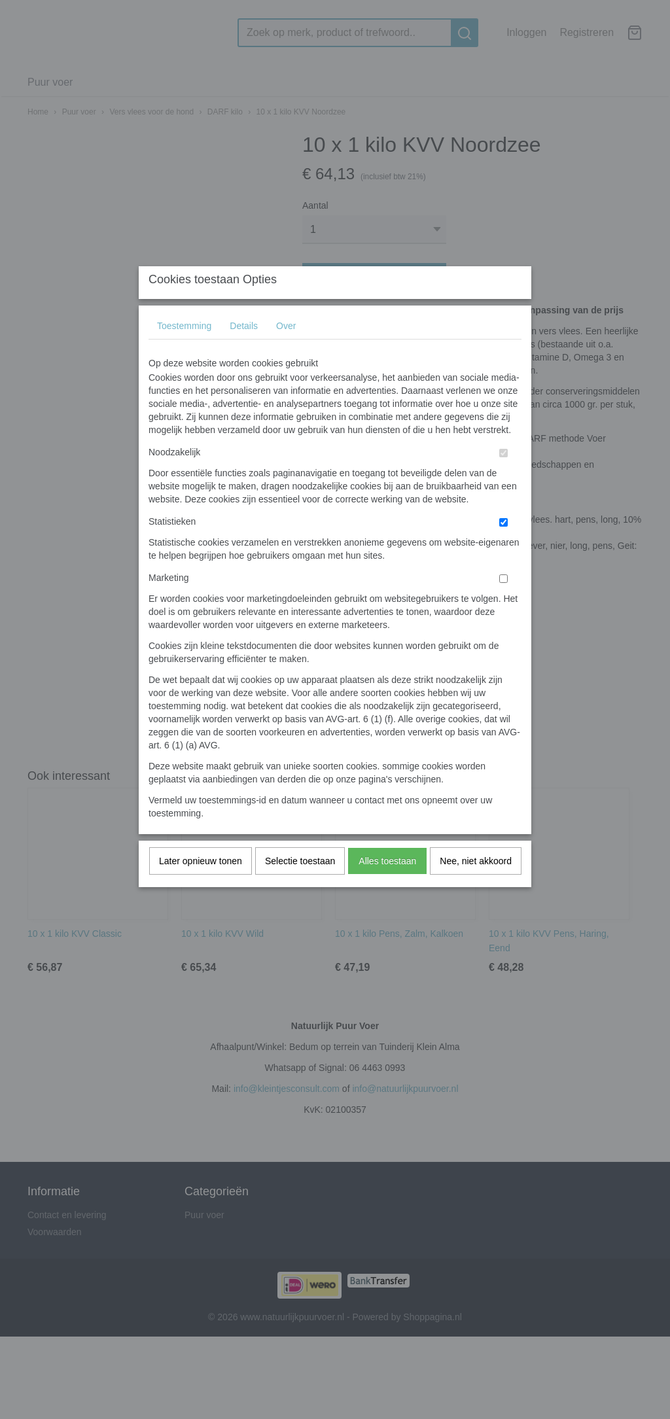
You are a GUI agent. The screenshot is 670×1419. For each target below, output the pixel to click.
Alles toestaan (387, 886)
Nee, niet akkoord (476, 886)
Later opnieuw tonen (200, 886)
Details (244, 351)
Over (286, 351)
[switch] (503, 478)
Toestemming (184, 351)
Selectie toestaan (300, 886)
